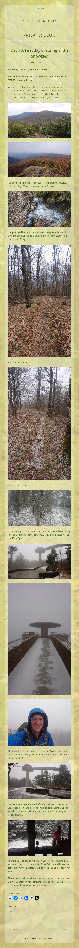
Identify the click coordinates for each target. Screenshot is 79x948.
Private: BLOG (39, 35)
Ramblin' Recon (40, 20)
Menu (41, 9)
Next (64, 929)
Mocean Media (46, 938)
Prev (15, 929)
